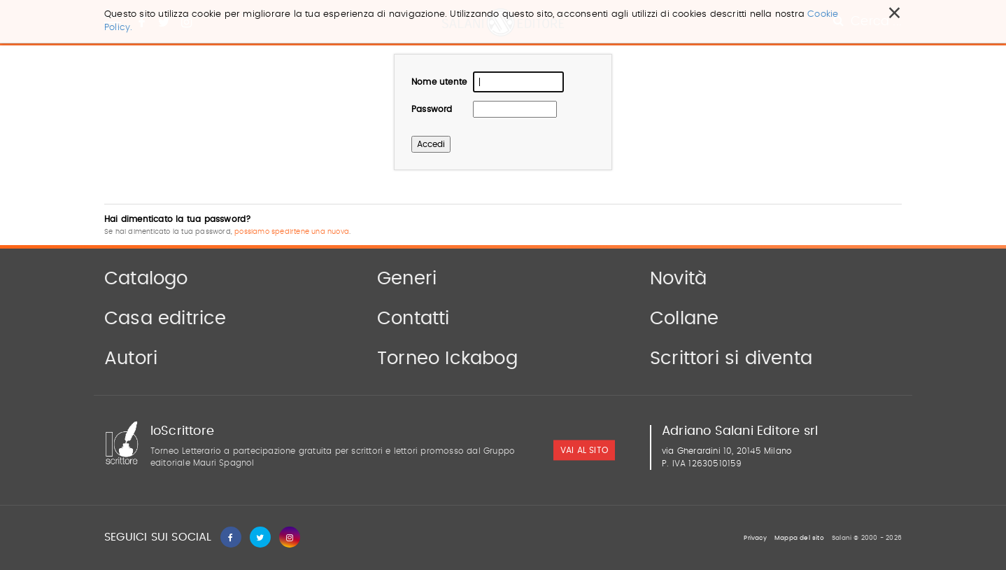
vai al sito (584, 451)
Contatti (413, 319)
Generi (407, 279)
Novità (678, 279)
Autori (130, 358)
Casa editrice (165, 319)
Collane (684, 319)
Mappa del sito (799, 538)
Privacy (755, 538)
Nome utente (439, 82)
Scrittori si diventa (731, 358)
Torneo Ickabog (447, 358)
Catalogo (146, 279)
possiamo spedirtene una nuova (291, 231)
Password (432, 109)
